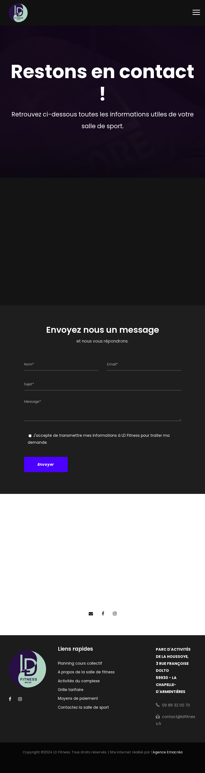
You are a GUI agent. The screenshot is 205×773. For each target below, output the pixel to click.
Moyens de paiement (78, 698)
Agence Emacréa (168, 752)
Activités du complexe (79, 681)
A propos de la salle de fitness (86, 672)
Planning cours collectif (80, 663)
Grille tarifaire (70, 689)
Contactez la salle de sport (83, 707)
